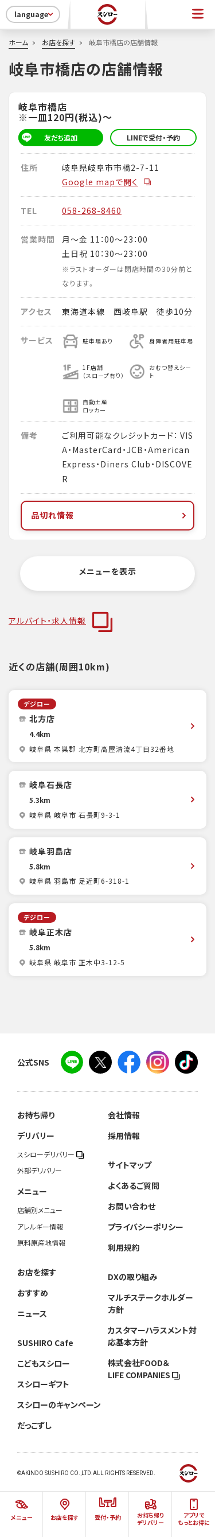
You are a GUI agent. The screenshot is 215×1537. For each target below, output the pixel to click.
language (34, 14)
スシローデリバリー (50, 1154)
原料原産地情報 (41, 1243)
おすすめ (32, 1292)
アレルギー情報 (40, 1227)
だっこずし (34, 1425)
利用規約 (124, 1247)
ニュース (32, 1313)
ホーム (18, 42)
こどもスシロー (43, 1363)
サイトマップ (129, 1165)
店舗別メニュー (39, 1210)
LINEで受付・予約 (153, 137)
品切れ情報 (110, 515)
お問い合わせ (131, 1206)
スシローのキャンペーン (59, 1404)
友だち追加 (47, 137)
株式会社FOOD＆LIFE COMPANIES (144, 1368)
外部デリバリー (39, 1170)
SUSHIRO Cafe (45, 1342)
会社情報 (124, 1115)
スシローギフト (43, 1384)
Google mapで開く (107, 182)
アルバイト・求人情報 (47, 620)
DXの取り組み (132, 1276)
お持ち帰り (35, 1115)
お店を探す (58, 42)
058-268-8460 (92, 210)
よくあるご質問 (133, 1185)
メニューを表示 (107, 571)
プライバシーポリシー (145, 1226)
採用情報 (124, 1135)
